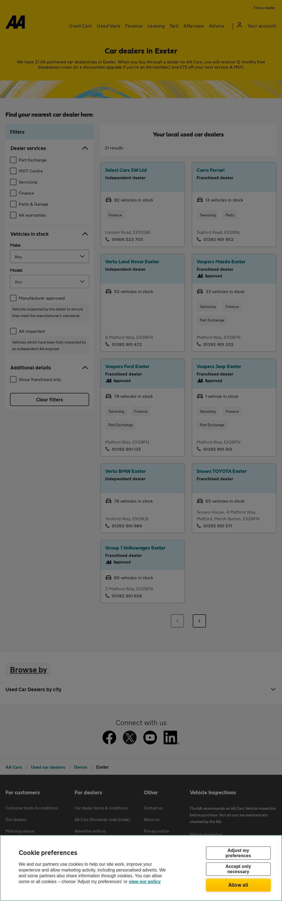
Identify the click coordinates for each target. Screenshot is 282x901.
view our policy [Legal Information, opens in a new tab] (145, 881)
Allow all (238, 885)
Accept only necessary (238, 869)
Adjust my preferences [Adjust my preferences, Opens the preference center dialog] (238, 853)
